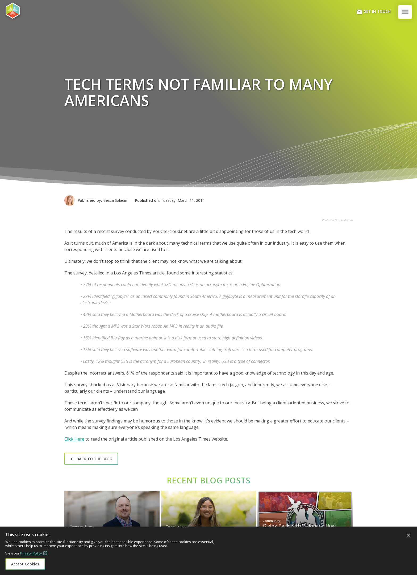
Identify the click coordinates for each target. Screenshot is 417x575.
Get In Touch (373, 12)
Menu (406, 12)
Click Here (74, 439)
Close (408, 535)
